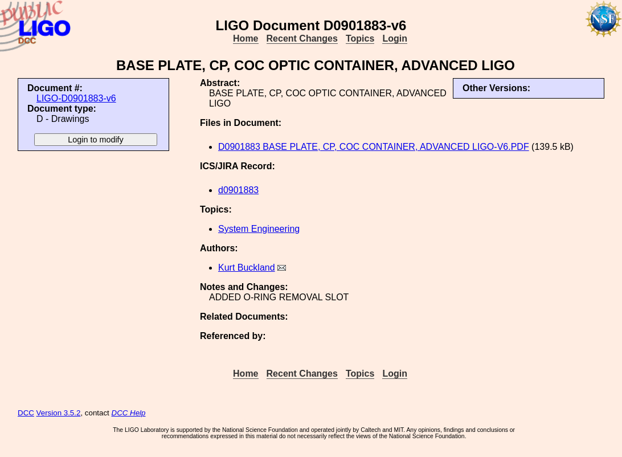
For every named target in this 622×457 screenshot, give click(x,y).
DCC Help (129, 413)
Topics (360, 38)
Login (394, 38)
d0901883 (238, 190)
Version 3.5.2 (58, 413)
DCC (26, 413)
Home (245, 38)
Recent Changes (302, 38)
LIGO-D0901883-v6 (76, 98)
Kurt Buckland (246, 267)
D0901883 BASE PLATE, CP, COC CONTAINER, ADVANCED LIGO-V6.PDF (373, 147)
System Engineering (259, 229)
